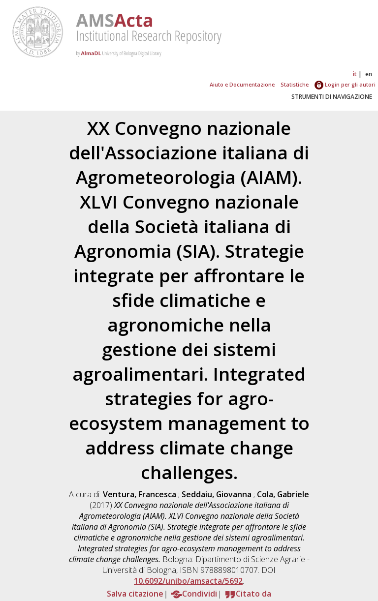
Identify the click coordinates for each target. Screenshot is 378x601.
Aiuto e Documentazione (242, 84)
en (368, 74)
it (355, 74)
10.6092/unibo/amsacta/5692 (188, 580)
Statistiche (295, 84)
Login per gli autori (345, 84)
